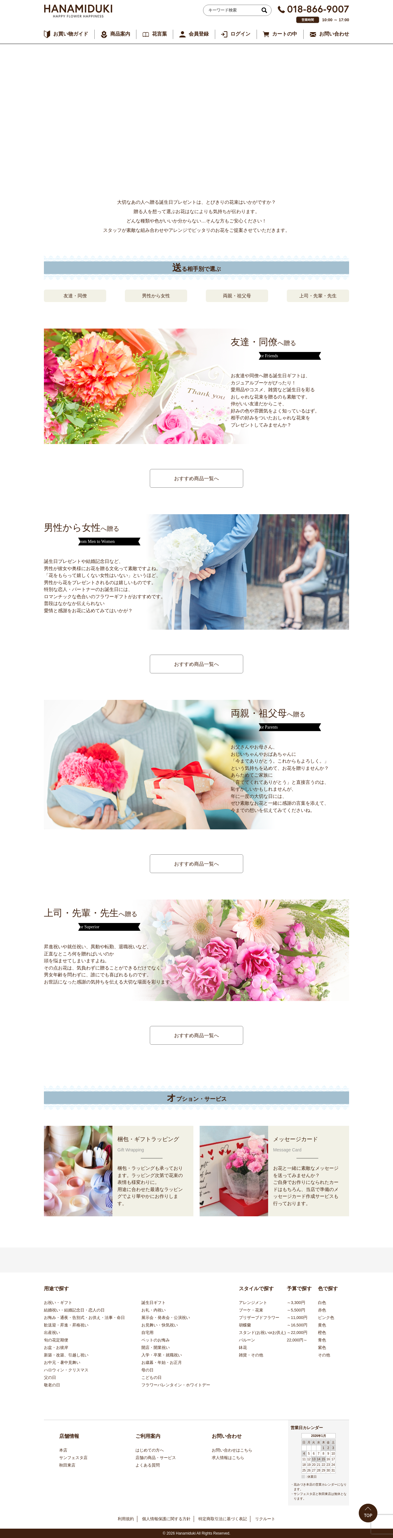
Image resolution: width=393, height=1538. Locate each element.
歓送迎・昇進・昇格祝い (66, 1325)
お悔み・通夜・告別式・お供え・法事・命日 (84, 1317)
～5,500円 (296, 1310)
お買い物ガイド (70, 34)
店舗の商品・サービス (155, 1457)
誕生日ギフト (153, 1302)
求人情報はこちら (228, 1457)
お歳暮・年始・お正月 (161, 1362)
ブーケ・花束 (251, 1310)
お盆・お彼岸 (56, 1347)
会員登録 (199, 34)
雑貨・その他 (251, 1355)
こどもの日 (151, 1377)
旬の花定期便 (56, 1340)
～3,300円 (296, 1302)
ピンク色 (326, 1317)
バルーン (247, 1340)
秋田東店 (67, 1465)
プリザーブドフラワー (259, 1317)
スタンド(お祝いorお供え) (262, 1332)
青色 (322, 1340)
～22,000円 (297, 1332)
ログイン (240, 34)
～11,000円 (297, 1317)
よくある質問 (147, 1465)
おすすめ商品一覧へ (196, 478)
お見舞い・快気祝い (159, 1325)
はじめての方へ (149, 1450)
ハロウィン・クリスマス (66, 1370)
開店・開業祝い (155, 1347)
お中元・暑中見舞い (62, 1362)
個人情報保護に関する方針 (166, 1518)
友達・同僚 (75, 295)
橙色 (322, 1332)
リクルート (265, 1518)
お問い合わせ (334, 34)
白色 (322, 1302)
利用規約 (126, 1518)
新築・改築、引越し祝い (66, 1355)
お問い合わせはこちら (232, 1450)
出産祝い (52, 1332)
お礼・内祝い (153, 1310)
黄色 (322, 1325)
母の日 (147, 1370)
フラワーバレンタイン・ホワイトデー (175, 1385)
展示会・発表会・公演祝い (165, 1317)
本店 (63, 1450)
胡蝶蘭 (245, 1325)
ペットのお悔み (155, 1340)
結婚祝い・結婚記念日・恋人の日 (74, 1310)
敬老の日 (52, 1385)
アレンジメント (253, 1302)
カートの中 (284, 34)
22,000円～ (297, 1340)
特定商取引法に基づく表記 (222, 1518)
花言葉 (159, 34)
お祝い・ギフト (58, 1302)
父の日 (50, 1377)
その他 (324, 1355)
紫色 (322, 1347)
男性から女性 (156, 295)
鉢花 (243, 1347)
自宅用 (147, 1332)
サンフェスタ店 (73, 1457)
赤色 (322, 1310)
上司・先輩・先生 (318, 295)
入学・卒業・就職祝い (161, 1355)
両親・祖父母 (237, 295)
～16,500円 (297, 1325)
